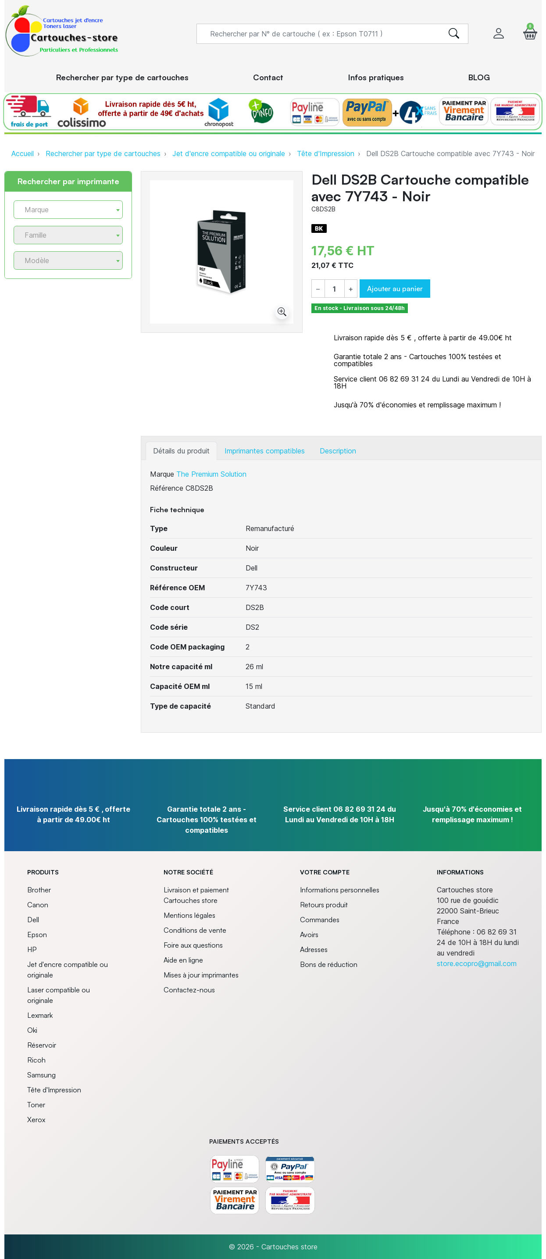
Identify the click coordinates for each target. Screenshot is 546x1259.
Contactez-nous (189, 989)
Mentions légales (189, 915)
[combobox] (68, 209)
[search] (453, 34)
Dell (33, 919)
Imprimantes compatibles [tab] (265, 450)
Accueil (22, 153)
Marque (162, 474)
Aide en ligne (183, 960)
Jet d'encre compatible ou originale (228, 153)
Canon (37, 904)
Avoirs (309, 934)
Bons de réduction (328, 964)
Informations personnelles (339, 889)
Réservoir (41, 1045)
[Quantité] (334, 289)
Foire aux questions (193, 945)
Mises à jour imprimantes (201, 974)
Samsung (41, 1074)
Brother (39, 889)
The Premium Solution (211, 474)
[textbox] (64, 209)
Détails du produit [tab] (181, 450)
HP (31, 949)
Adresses (314, 949)
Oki (32, 1030)
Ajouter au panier (395, 288)
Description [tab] (338, 450)
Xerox (36, 1119)
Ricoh (36, 1060)
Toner (36, 1104)
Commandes (319, 919)
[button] (530, 33)
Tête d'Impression (325, 153)
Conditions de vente (195, 930)
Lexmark (40, 1015)
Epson (37, 934)
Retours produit (324, 904)
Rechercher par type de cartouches (103, 153)
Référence (166, 488)
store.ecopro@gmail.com (477, 963)
